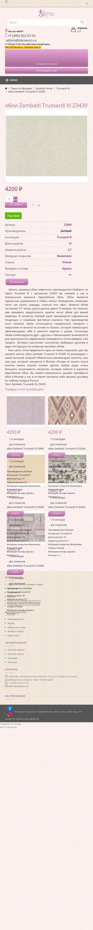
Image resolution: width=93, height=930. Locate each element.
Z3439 (42, 384)
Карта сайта (14, 635)
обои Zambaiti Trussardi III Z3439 (26, 91)
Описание (17, 282)
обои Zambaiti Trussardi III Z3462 (66, 507)
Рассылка (12, 662)
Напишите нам (46, 70)
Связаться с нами (16, 627)
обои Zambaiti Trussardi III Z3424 (66, 448)
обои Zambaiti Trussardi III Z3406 (25, 565)
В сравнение (38, 205)
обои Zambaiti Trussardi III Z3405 (25, 448)
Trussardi (28, 384)
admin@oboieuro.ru (18, 686)
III (36, 384)
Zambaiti (66, 231)
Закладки (12, 658)
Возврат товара (16, 631)
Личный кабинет (16, 649)
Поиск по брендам (21, 88)
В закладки (31, 205)
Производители (16, 619)
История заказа (16, 653)
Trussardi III (63, 88)
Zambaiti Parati (44, 88)
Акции (11, 623)
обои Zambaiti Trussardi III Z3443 (25, 507)
